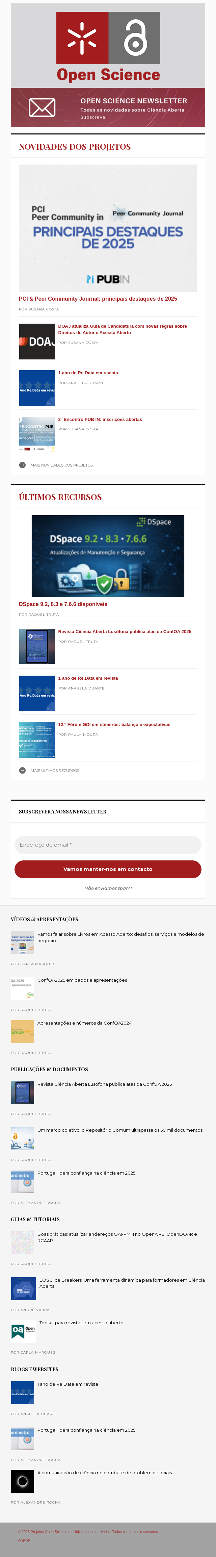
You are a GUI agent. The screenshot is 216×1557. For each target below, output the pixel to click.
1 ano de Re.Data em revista (88, 372)
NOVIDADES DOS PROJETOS (75, 146)
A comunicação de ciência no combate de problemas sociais (104, 1472)
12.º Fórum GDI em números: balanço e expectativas (114, 724)
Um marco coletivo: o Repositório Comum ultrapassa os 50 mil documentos (119, 1130)
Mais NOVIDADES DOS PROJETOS (62, 465)
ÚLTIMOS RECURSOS (60, 496)
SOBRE (24, 1541)
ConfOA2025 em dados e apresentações (82, 980)
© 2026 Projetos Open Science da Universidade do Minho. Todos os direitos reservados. (88, 1532)
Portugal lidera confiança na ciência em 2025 (86, 1173)
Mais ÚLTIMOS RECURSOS (55, 770)
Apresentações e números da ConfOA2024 (84, 1023)
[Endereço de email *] (108, 845)
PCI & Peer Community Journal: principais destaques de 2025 (98, 299)
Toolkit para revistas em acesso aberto (81, 1322)
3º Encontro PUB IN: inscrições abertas (100, 419)
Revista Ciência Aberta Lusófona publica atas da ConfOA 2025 (125, 631)
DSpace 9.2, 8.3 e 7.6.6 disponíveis (63, 604)
